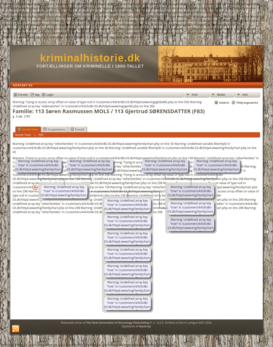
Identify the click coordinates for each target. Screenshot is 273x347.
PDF (41, 135)
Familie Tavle (28, 129)
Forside (23, 94)
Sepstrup (145, 326)
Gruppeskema (54, 129)
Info (245, 94)
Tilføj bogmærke (247, 102)
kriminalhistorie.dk (90, 58)
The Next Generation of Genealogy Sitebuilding (117, 322)
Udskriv (224, 102)
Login (50, 94)
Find (194, 94)
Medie (221, 94)
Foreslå (77, 129)
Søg (37, 94)
